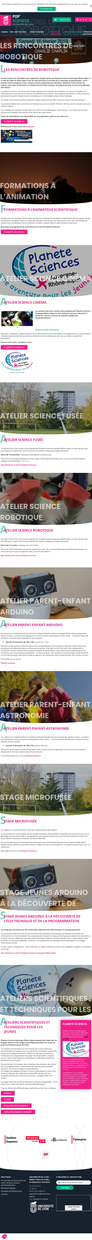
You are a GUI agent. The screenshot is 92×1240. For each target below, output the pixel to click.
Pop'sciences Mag (75, 32)
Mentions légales (8, 1188)
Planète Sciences (14, 232)
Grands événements (55, 33)
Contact (4, 1194)
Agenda (4, 32)
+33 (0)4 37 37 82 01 (40, 1199)
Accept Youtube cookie (74, 1208)
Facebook (30, 126)
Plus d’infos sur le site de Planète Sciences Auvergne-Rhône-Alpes (28, 953)
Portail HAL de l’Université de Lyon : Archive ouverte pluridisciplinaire (13, 1182)
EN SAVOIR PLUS (47, 9)
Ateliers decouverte (16, 1105)
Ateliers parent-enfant (18, 1112)
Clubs (7, 1099)
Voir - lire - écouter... (18, 32)
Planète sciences (14, 121)
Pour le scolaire (37, 32)
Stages (8, 1093)
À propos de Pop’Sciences (11, 1191)
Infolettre (65, 20)
